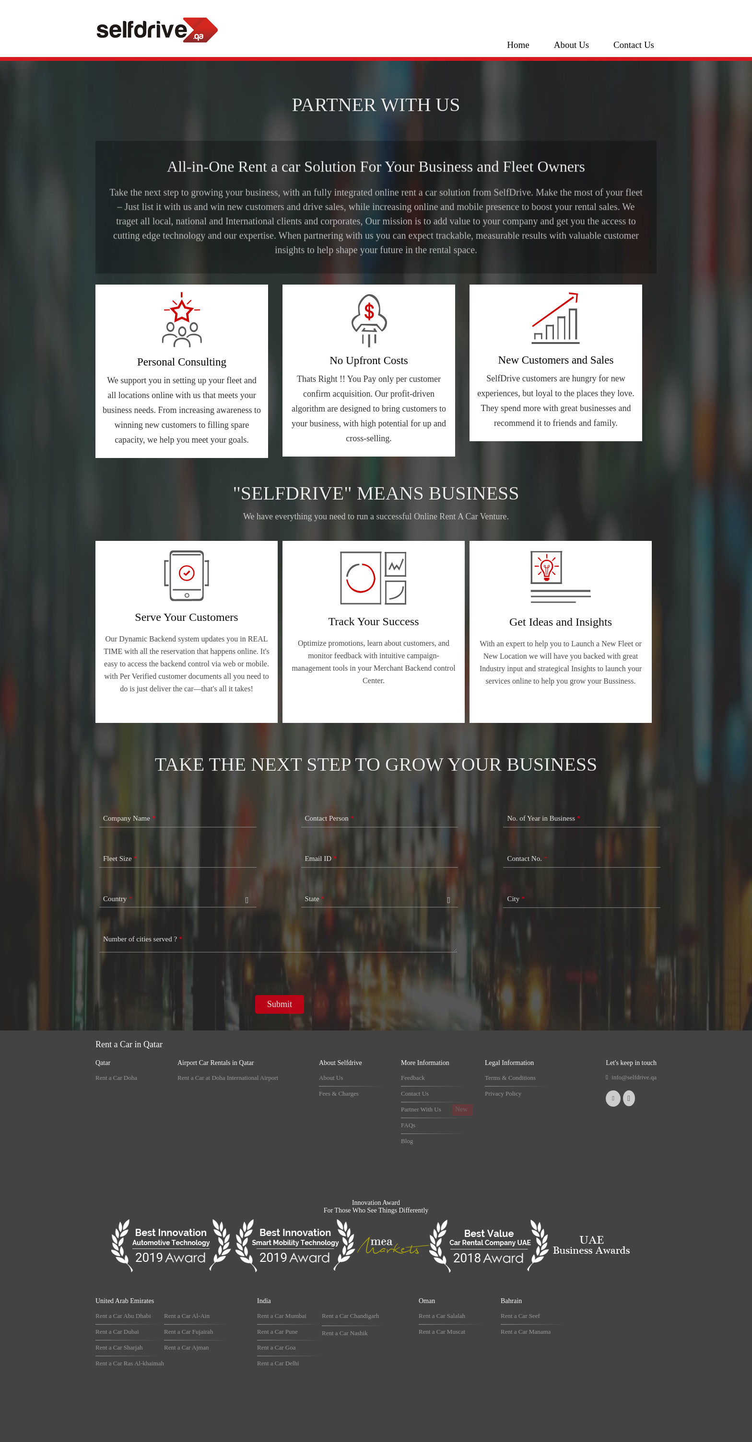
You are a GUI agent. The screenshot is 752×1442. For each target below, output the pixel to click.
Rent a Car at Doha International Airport (227, 1077)
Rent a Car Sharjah (119, 1347)
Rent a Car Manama (526, 1331)
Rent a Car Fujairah (188, 1331)
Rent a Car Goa (276, 1347)
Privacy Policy (503, 1093)
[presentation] (172, 1019)
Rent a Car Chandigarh (350, 1315)
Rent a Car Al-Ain (187, 1315)
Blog (407, 1140)
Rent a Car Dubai (117, 1331)
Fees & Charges (339, 1093)
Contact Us (633, 45)
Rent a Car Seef (520, 1315)
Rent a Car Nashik (345, 1333)
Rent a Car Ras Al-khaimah (129, 1363)
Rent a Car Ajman (186, 1347)
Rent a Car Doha (116, 1077)
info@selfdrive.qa (634, 1077)
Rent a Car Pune (277, 1331)
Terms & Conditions (510, 1077)
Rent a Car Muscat (442, 1331)
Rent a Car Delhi (278, 1363)
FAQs (408, 1125)
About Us (571, 45)
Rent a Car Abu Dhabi (123, 1315)
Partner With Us (421, 1109)
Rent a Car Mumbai (281, 1315)
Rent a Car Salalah (442, 1315)
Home (518, 45)
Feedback (413, 1077)
